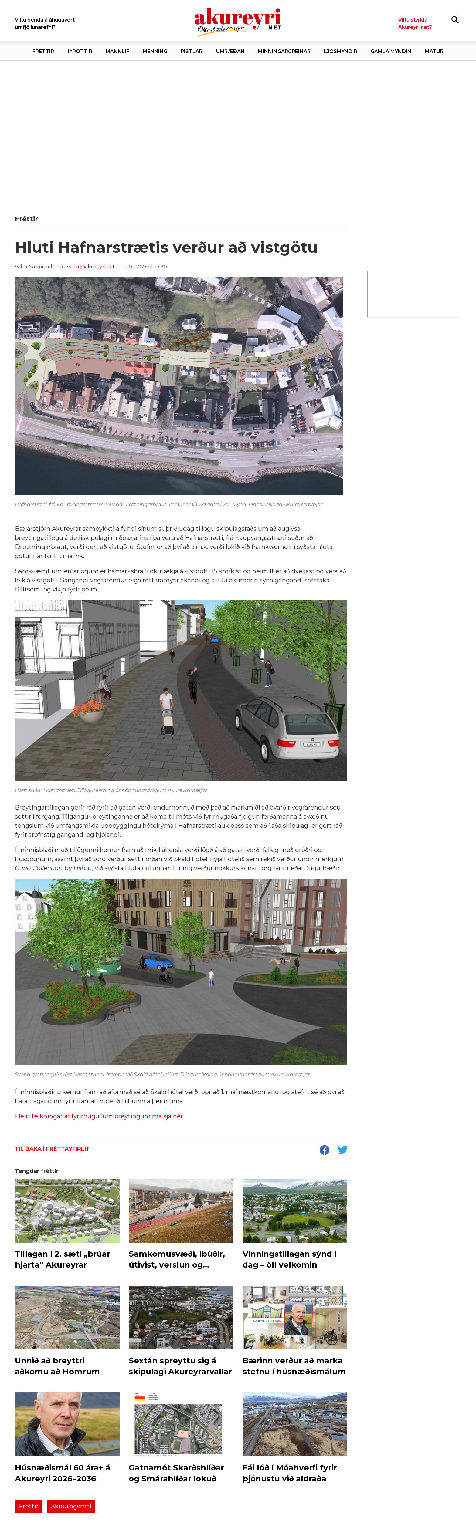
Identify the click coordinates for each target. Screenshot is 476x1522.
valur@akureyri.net (91, 267)
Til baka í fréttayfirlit (52, 1149)
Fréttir (29, 1506)
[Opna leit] (455, 19)
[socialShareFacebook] (324, 1150)
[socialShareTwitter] (342, 1150)
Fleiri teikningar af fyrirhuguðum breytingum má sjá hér (99, 1116)
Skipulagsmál (71, 1506)
